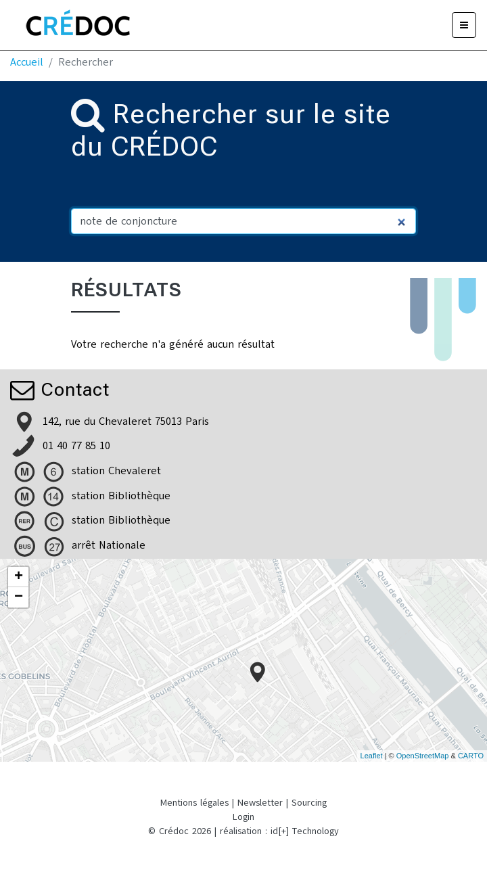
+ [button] (18, 577)
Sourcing (309, 802)
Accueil (26, 62)
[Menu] (464, 25)
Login (243, 816)
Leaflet (372, 756)
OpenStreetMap (422, 756)
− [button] (18, 597)
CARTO (471, 756)
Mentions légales (194, 802)
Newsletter (260, 802)
